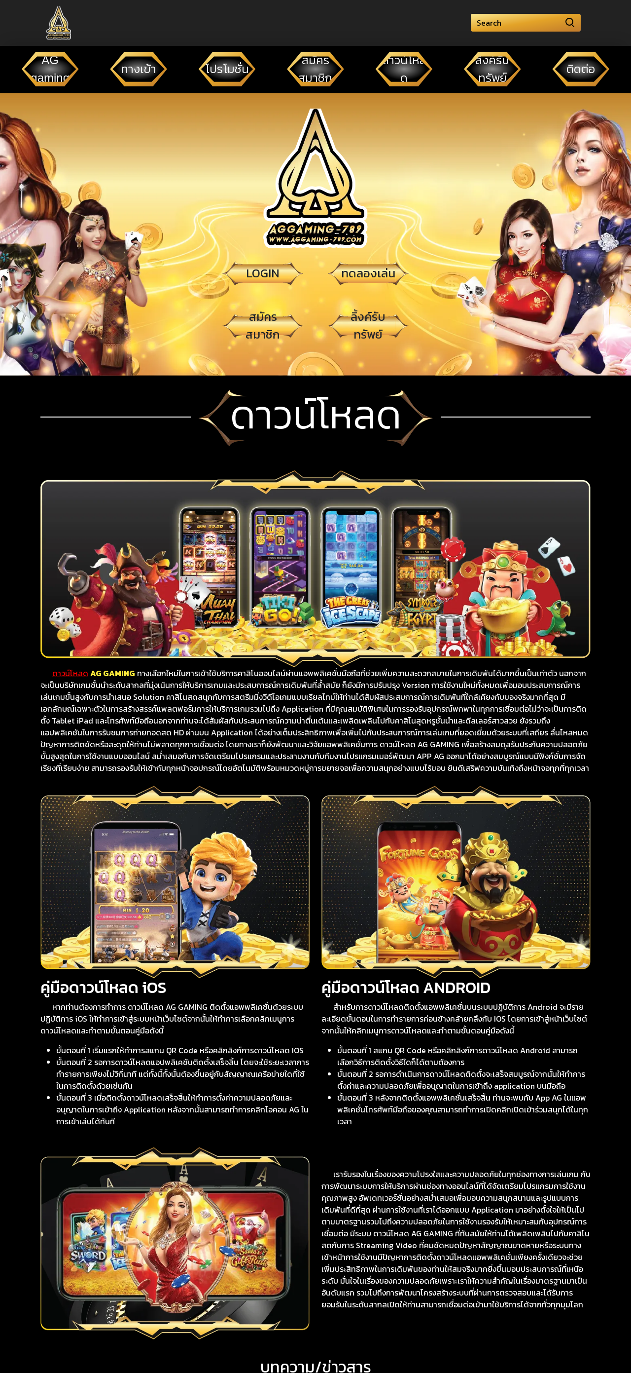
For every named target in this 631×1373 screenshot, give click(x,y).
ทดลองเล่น (368, 273)
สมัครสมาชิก (262, 325)
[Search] (526, 23)
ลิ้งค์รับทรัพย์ (368, 325)
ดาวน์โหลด (70, 673)
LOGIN (263, 273)
